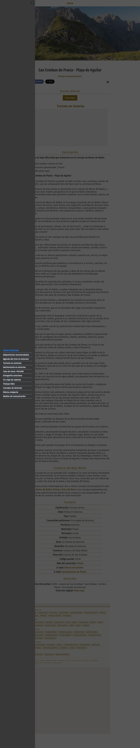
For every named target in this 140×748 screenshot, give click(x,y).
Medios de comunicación (14, 396)
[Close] (32, 2)
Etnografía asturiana (12, 375)
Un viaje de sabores (12, 380)
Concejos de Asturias (12, 388)
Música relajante (10, 392)
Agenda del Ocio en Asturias (16, 359)
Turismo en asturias (12, 363)
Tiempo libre (9, 384)
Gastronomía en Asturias (14, 367)
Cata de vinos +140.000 (13, 371)
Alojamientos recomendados (16, 355)
